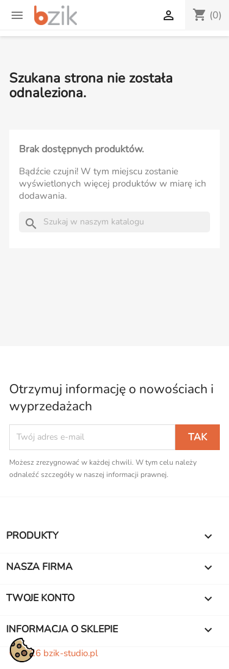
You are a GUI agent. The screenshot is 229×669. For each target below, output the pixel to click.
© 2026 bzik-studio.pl (53, 653)
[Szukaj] (114, 222)
